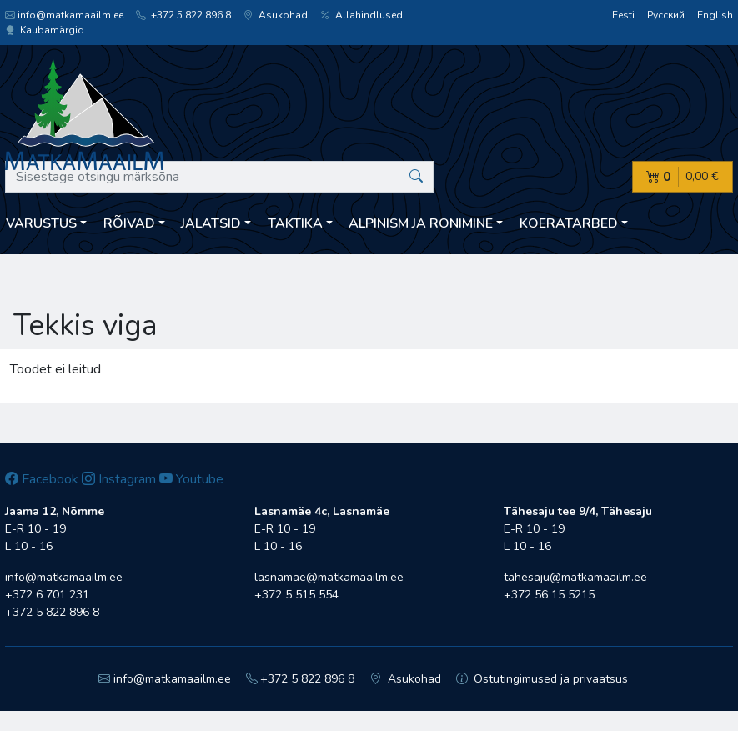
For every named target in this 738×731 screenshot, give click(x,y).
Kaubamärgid (44, 30)
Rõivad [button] (129, 223)
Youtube (191, 479)
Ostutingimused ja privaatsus (542, 679)
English (715, 15)
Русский (666, 15)
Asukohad (275, 15)
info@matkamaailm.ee (64, 15)
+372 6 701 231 (47, 595)
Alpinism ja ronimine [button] (421, 223)
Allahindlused (361, 15)
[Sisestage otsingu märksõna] (219, 177)
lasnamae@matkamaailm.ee (329, 577)
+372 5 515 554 (296, 595)
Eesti (623, 15)
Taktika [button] (295, 223)
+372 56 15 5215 (549, 595)
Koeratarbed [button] (569, 223)
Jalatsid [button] (211, 223)
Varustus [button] (41, 223)
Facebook (41, 479)
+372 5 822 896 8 (183, 15)
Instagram (119, 479)
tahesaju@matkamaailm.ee (575, 577)
